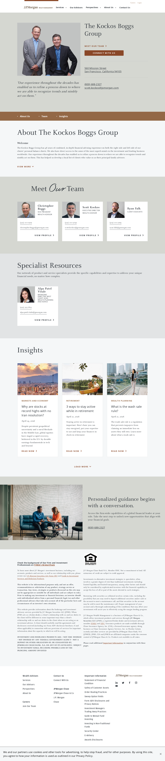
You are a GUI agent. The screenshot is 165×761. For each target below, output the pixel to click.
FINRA (93, 624)
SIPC (103, 624)
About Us (110, 7)
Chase (56, 702)
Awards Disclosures (94, 740)
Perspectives (93, 7)
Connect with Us (104, 53)
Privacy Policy (84, 755)
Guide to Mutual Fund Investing (94, 717)
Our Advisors (29, 684)
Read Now (28, 451)
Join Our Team (29, 706)
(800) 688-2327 (96, 527)
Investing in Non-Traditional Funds (97, 725)
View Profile (43, 235)
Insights (63, 116)
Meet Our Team (94, 46)
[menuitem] (76, 7)
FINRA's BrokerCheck (44, 565)
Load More (81, 466)
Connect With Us (61, 680)
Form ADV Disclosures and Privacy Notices (97, 702)
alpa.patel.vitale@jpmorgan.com (33, 312)
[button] (161, 754)
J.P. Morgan (59, 697)
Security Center (92, 731)
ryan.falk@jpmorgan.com (120, 228)
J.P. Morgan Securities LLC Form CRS (42, 576)
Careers (132, 3)
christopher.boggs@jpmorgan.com (34, 228)
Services (61, 7)
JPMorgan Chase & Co (64, 693)
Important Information (113, 643)
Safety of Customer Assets (97, 688)
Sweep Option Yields (94, 696)
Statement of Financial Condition (95, 682)
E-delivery (89, 735)
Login (140, 3)
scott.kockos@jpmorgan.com (102, 87)
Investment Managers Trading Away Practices (95, 710)
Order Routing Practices (96, 692)
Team (44, 116)
